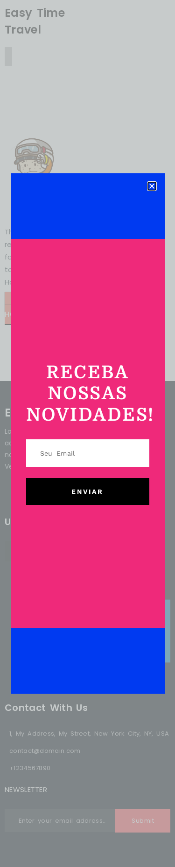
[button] (151, 186)
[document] (87, 433)
